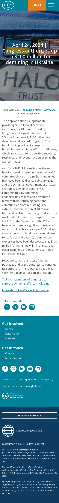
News (38, 110)
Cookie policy (46, 379)
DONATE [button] (36, 5)
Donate (9, 329)
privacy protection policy (21, 490)
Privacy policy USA (27, 379)
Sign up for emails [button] (29, 415)
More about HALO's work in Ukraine (25, 290)
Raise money (12, 333)
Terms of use (8, 379)
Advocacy (50, 110)
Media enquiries (14, 358)
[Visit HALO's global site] (29, 431)
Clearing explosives (29, 113)
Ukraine (27, 110)
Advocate (10, 338)
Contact (9, 353)
